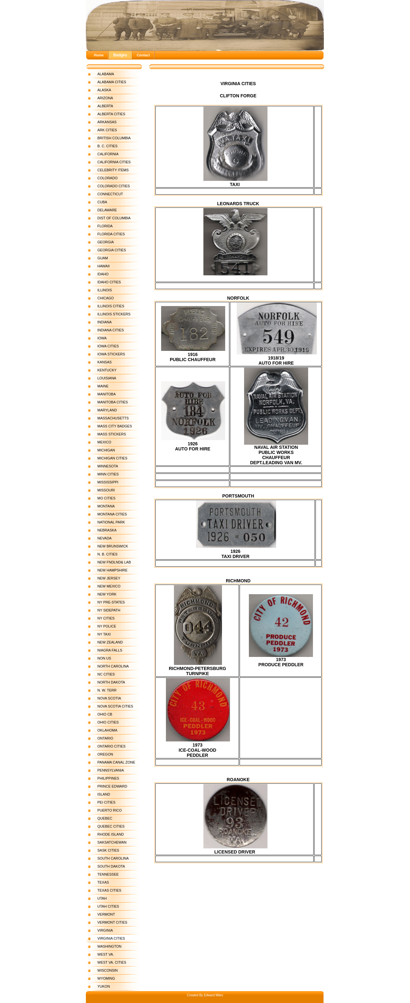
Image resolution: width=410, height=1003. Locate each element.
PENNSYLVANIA (110, 770)
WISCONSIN (107, 970)
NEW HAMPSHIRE (112, 570)
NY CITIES (106, 618)
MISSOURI (106, 490)
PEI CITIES (106, 802)
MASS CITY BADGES (114, 426)
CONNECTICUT (110, 194)
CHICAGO (105, 298)
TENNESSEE (108, 874)
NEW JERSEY (108, 578)
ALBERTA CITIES (111, 114)
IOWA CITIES (108, 346)
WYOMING (106, 978)
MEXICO (104, 442)
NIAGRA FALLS (109, 650)
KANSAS (104, 362)
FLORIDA (105, 226)
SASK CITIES (108, 850)
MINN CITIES (108, 474)
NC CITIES (106, 674)
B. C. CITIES (107, 146)
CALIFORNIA (108, 154)
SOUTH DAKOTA (111, 866)
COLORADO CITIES (113, 186)
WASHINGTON (109, 946)
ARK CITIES (107, 130)
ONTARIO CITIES (111, 746)
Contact (143, 55)
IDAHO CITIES (109, 282)
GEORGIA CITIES (111, 250)
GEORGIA (105, 242)
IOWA (102, 338)
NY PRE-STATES (111, 602)
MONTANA (106, 506)
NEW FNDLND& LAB (114, 562)
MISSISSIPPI (107, 482)
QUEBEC (104, 818)
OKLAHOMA (107, 730)
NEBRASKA (107, 530)
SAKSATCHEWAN (112, 842)
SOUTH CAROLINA (113, 858)
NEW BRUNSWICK (112, 546)
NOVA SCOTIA (109, 698)
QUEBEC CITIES (111, 826)
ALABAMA (105, 74)
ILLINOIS (104, 290)
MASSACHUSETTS (113, 418)
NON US (104, 658)
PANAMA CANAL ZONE (116, 762)
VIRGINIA (105, 930)
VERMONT (106, 914)
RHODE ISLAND (110, 834)
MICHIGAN (106, 450)
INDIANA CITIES (110, 330)
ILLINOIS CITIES (110, 306)
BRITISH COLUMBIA (114, 138)
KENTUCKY (107, 370)
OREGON (105, 754)
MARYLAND (107, 410)
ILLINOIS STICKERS (113, 314)
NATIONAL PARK (111, 522)
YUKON (103, 986)
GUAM (102, 258)
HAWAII (103, 266)
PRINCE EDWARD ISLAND (112, 790)
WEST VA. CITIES (111, 962)
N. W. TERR (107, 690)
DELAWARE (107, 210)
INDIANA (104, 322)
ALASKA (104, 90)
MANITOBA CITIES (112, 402)
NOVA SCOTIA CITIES (115, 706)
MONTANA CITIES (112, 514)
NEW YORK (107, 594)
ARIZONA (105, 98)
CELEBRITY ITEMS (113, 170)
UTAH (102, 898)
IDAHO (103, 274)
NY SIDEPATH (108, 610)
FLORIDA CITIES (111, 234)
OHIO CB (104, 714)
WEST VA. (105, 954)
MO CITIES (106, 498)
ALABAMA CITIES (111, 82)
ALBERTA (105, 106)
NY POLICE (106, 626)
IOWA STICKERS (111, 354)
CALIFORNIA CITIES (114, 162)
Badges (120, 55)
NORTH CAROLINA (113, 666)
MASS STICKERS (111, 434)
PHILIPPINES (108, 778)
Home (99, 55)
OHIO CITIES (108, 722)
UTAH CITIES (108, 906)
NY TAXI (104, 634)
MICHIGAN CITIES (112, 458)
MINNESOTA (107, 466)
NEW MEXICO (108, 586)
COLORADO (107, 178)
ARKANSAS (107, 122)
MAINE (103, 386)
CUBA (102, 202)
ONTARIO (105, 738)
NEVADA (104, 538)
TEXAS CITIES (109, 890)
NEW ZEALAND (110, 642)
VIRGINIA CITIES (111, 938)
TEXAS (103, 882)
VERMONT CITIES (112, 922)
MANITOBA (106, 394)
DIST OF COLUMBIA (114, 218)
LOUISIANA (106, 378)
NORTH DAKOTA (111, 682)
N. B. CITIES (107, 554)
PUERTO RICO (109, 810)
